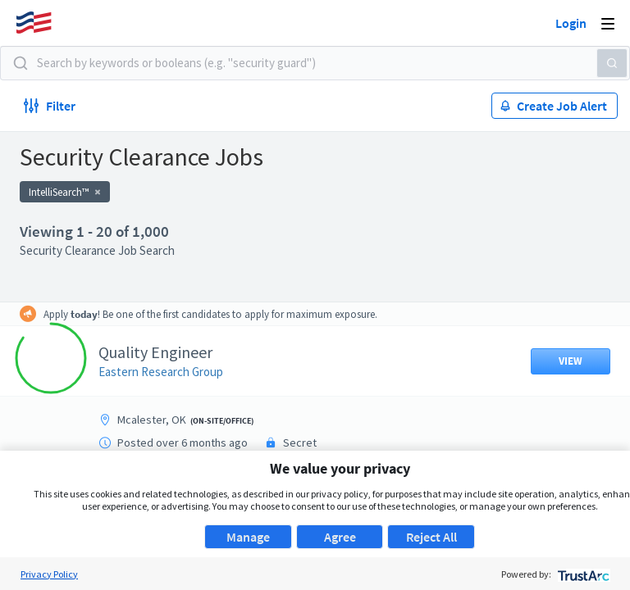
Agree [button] (340, 537)
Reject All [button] (431, 537)
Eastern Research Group (160, 371)
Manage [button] (248, 537)
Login (571, 23)
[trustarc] (582, 574)
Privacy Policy (49, 574)
